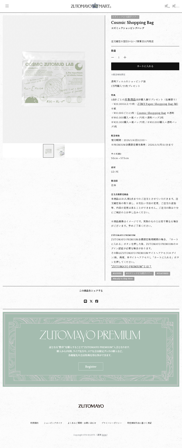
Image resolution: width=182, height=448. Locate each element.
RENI (104, 435)
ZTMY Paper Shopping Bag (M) (157, 104)
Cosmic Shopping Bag (151, 113)
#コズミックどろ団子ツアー (139, 273)
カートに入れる (145, 66)
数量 (113, 51)
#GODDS (117, 273)
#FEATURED (162, 273)
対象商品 (130, 99)
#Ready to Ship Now (123, 279)
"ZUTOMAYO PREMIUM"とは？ (131, 266)
